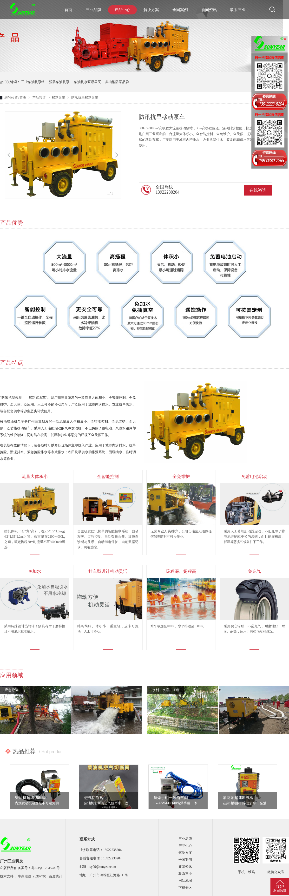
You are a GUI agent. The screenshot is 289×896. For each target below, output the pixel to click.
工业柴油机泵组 (33, 82)
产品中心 (122, 10)
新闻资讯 (209, 10)
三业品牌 (93, 10)
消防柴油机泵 (59, 82)
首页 (68, 10)
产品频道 (39, 97)
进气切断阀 (93, 798)
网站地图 (185, 881)
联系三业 (238, 10)
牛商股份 (24, 876)
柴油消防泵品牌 (117, 82)
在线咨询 (258, 190)
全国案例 (180, 10)
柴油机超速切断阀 (30, 798)
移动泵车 (59, 97)
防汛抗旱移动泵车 (84, 97)
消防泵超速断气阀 (238, 798)
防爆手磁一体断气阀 (170, 798)
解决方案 (151, 10)
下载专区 (185, 887)
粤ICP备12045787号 (45, 868)
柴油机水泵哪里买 (87, 82)
